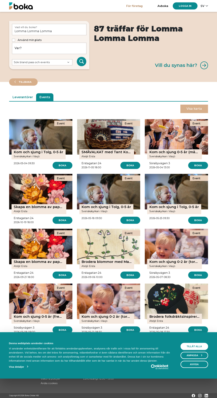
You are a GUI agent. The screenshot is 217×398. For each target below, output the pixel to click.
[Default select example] (42, 62)
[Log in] (185, 5)
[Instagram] (200, 395)
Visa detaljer (16, 383)
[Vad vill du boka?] (49, 29)
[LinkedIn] (206, 395)
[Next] (124, 342)
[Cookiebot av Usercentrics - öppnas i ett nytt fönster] (159, 383)
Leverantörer (22, 97)
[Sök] (81, 61)
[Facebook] (193, 395)
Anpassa (194, 371)
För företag (134, 6)
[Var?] (49, 48)
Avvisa (194, 380)
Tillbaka (25, 81)
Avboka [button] (162, 6)
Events (44, 97)
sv (202, 6)
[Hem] (21, 5)
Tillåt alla (194, 362)
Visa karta (194, 109)
